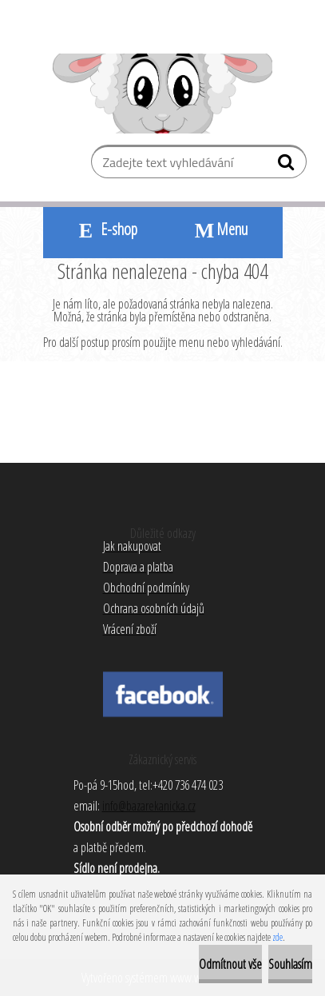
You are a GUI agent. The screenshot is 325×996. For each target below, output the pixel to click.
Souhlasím (290, 964)
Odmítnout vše (230, 964)
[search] (288, 165)
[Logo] (162, 93)
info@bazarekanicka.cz (149, 806)
